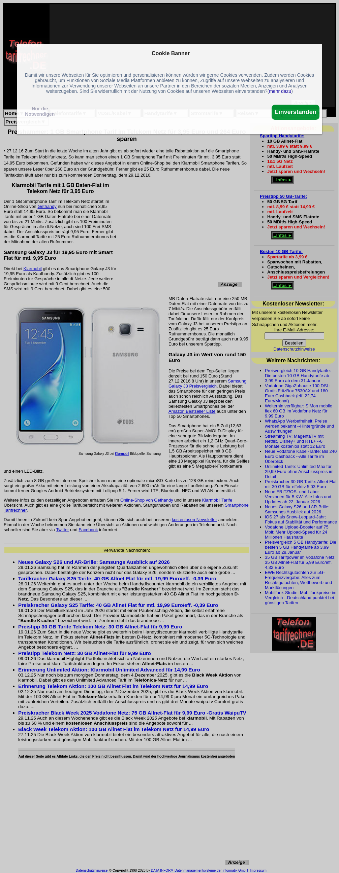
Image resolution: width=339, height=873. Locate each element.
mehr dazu (280, 91)
